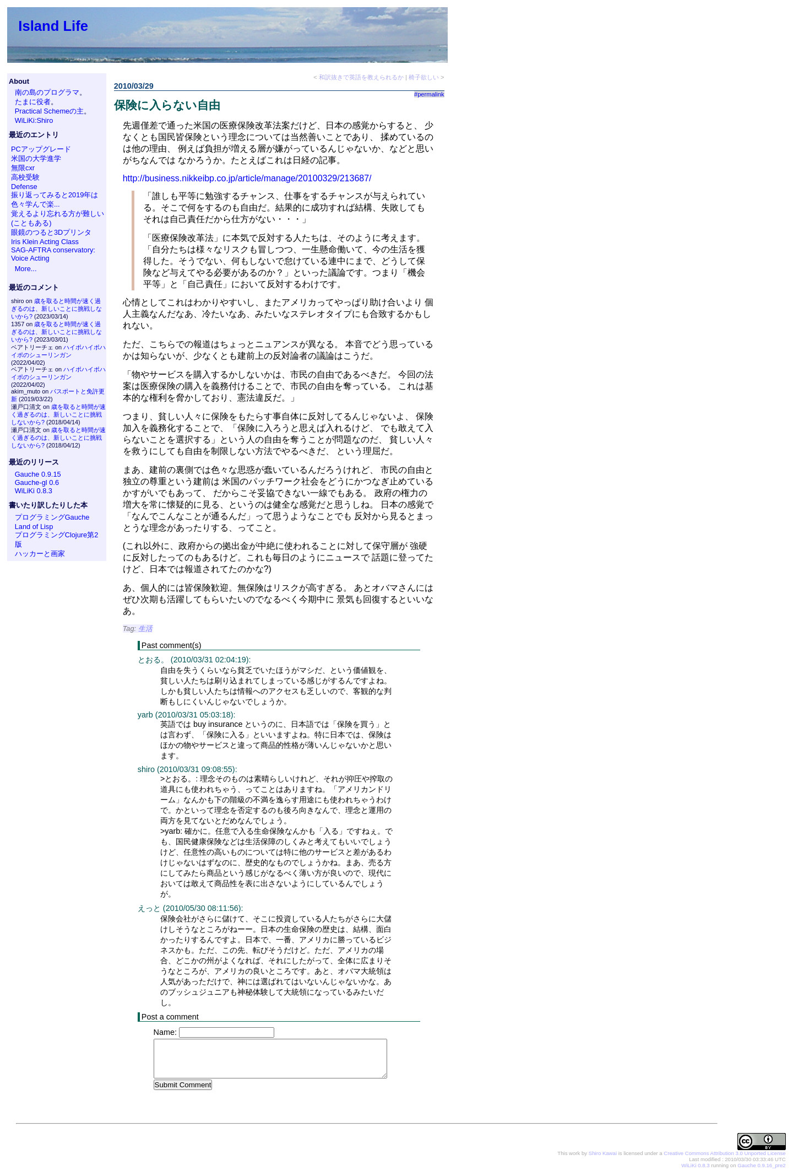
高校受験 (25, 177)
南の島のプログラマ (47, 92)
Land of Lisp (34, 526)
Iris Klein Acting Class (45, 242)
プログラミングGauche (52, 517)
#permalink (429, 94)
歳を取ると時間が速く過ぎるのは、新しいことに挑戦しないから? (56, 309)
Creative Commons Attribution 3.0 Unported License (724, 1154)
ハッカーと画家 (40, 553)
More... (26, 269)
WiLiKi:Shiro (34, 120)
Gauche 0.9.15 (38, 474)
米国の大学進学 (36, 158)
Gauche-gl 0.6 (37, 482)
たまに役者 (33, 102)
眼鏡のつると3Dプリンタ (51, 232)
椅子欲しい (424, 77)
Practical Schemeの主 (49, 111)
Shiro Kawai (603, 1154)
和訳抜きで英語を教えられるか (361, 77)
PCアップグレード (41, 149)
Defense (24, 186)
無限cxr (23, 168)
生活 (145, 628)
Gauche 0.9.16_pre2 (761, 1166)
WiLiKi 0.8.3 (33, 491)
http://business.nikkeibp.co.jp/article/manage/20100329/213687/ (247, 178)
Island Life (53, 26)
